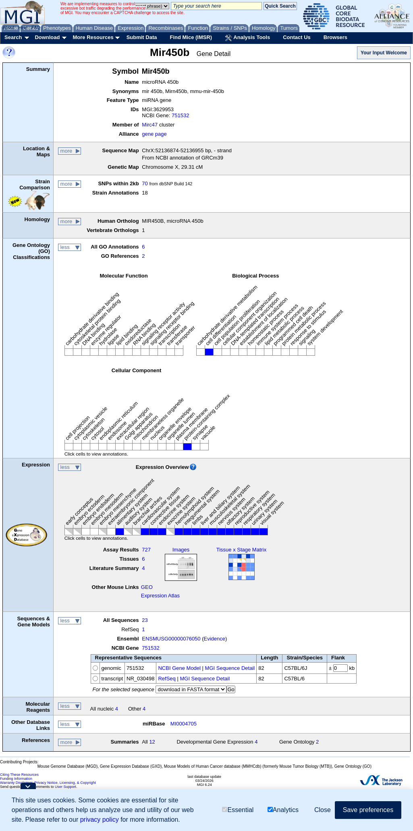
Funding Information (16, 779)
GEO (147, 587)
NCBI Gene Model (179, 668)
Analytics (283, 809)
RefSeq (166, 679)
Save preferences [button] (368, 809)
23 (144, 620)
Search (13, 37)
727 (146, 550)
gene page (154, 134)
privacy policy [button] (99, 819)
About (9, 27)
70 (144, 183)
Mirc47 (150, 125)
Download (47, 37)
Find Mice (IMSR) (191, 37)
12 (152, 742)
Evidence (214, 639)
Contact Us (297, 37)
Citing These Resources (19, 775)
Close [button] (322, 809)
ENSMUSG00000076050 (171, 639)
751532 (180, 115)
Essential (237, 809)
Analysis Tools (247, 37)
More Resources (93, 37)
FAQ (35, 27)
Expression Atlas (160, 596)
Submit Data (142, 37)
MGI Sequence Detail (230, 668)
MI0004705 (183, 724)
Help (22, 27)
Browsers (335, 37)
